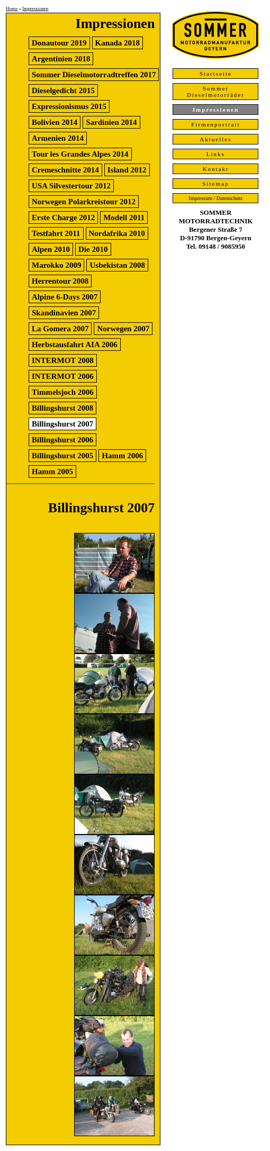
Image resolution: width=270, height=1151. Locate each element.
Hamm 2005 (52, 471)
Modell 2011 (124, 217)
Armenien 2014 (58, 138)
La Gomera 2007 (60, 328)
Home (11, 8)
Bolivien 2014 (54, 122)
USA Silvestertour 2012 (71, 186)
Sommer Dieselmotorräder (216, 91)
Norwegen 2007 (123, 328)
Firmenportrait (215, 124)
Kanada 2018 (117, 43)
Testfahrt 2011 (56, 233)
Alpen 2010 (51, 249)
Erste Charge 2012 (63, 217)
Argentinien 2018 (61, 59)
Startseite (216, 73)
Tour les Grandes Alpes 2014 (80, 154)
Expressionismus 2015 (69, 106)
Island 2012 (127, 170)
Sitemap (215, 183)
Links (215, 154)
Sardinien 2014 (111, 122)
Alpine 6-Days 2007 (64, 297)
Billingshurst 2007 (62, 424)
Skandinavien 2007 (64, 313)
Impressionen (35, 8)
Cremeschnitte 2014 (65, 170)
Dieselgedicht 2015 (63, 90)
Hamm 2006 (122, 455)
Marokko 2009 (56, 265)
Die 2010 (92, 249)
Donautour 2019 (59, 43)
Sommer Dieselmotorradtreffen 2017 (94, 74)
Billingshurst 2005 (62, 455)
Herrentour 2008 (60, 281)
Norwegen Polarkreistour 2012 (84, 201)
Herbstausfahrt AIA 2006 (75, 344)
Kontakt (216, 169)
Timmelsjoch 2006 (63, 392)
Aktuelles (215, 139)
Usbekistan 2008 (117, 265)
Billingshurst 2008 (62, 408)
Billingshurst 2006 (62, 440)
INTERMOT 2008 (63, 360)
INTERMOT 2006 (63, 376)
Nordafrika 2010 (117, 233)
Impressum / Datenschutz (216, 198)
